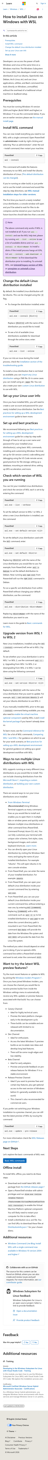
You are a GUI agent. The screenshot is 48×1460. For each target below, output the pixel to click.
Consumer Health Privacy (15, 1445)
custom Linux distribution (33, 385)
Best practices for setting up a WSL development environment (23, 413)
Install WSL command (13, 44)
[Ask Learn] (37, 9)
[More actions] (42, 9)
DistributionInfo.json (17, 1227)
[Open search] (37, 3)
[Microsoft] (24, 3)
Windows (13, 9)
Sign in (43, 3)
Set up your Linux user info (15, 50)
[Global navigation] (2, 3)
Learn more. (31, 845)
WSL (22, 9)
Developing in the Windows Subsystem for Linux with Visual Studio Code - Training (22, 1369)
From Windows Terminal (19, 802)
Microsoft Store (10, 780)
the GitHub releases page (32, 1186)
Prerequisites (10, 40)
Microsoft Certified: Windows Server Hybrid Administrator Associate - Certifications (20, 1387)
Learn (5, 9)
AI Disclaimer (10, 1437)
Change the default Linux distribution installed (23, 47)
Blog (7, 1441)
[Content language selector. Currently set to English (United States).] (17, 1419)
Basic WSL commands (15, 1160)
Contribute (18, 1441)
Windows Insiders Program (28, 977)
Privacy (28, 1441)
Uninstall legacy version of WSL (28, 264)
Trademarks (22, 1448)
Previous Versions (25, 1437)
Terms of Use (10, 1448)
